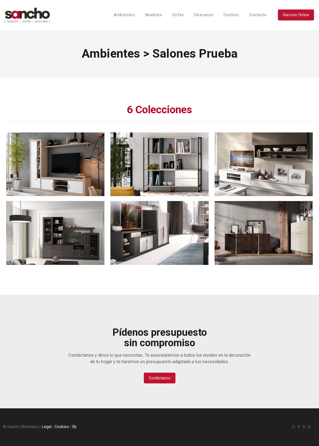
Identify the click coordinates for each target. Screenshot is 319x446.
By (74, 426)
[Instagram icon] (309, 427)
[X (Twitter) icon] (304, 427)
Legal (46, 426)
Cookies (62, 426)
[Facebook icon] (299, 427)
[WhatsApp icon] (293, 427)
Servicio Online (296, 14)
